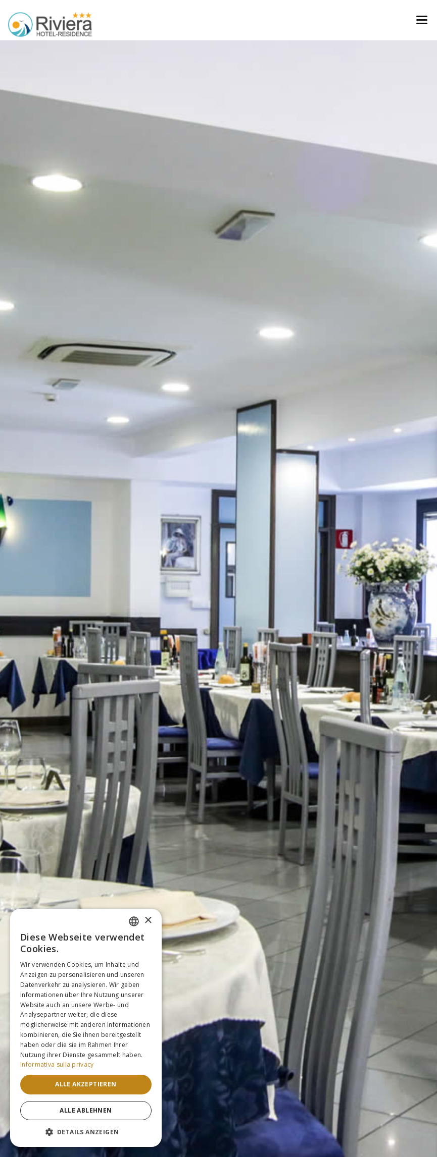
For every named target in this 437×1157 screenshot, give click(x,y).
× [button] (148, 920)
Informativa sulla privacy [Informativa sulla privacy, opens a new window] (57, 1064)
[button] (86, 1132)
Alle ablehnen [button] (86, 1110)
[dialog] (86, 1028)
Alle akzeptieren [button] (85, 1084)
